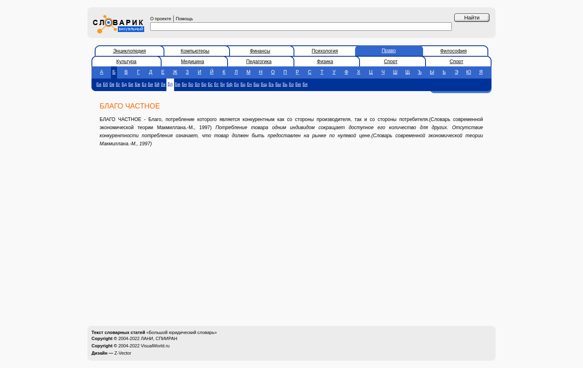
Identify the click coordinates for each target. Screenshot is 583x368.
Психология (325, 51)
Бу (222, 84)
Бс (210, 84)
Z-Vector (123, 353)
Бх (236, 84)
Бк (163, 84)
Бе (130, 84)
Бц (242, 84)
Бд (124, 84)
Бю (298, 84)
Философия (453, 51)
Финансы (260, 51)
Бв (111, 84)
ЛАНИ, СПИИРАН (159, 338)
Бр (203, 84)
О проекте (160, 18)
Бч (249, 84)
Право (389, 50)
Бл (170, 84)
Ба (98, 84)
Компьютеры (195, 51)
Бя (304, 84)
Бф (230, 84)
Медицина (192, 61)
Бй (157, 84)
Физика (325, 61)
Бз (144, 84)
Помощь (184, 18)
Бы (278, 84)
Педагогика (259, 61)
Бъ (271, 84)
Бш (256, 84)
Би (150, 84)
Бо (190, 84)
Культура (126, 61)
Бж (137, 84)
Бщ (264, 84)
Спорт (391, 61)
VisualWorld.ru (155, 345)
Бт (216, 84)
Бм (177, 84)
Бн (184, 84)
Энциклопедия (129, 51)
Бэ (291, 84)
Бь (285, 84)
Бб (105, 84)
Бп (197, 84)
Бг (118, 84)
